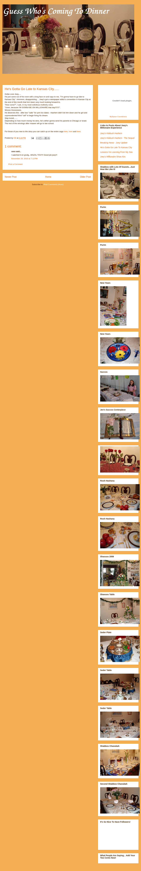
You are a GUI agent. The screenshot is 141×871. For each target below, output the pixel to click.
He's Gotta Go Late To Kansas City (116, 147)
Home (48, 177)
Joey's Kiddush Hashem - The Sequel (117, 138)
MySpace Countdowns (118, 116)
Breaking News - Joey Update (113, 143)
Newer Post (11, 177)
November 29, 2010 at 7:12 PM (24, 159)
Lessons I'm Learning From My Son (116, 152)
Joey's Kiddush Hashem (111, 133)
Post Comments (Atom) (53, 184)
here (66, 131)
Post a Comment (15, 164)
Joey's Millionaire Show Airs (112, 156)
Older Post (85, 177)
